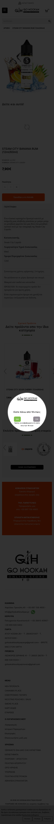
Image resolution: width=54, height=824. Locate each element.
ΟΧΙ (36, 419)
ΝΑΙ (17, 419)
